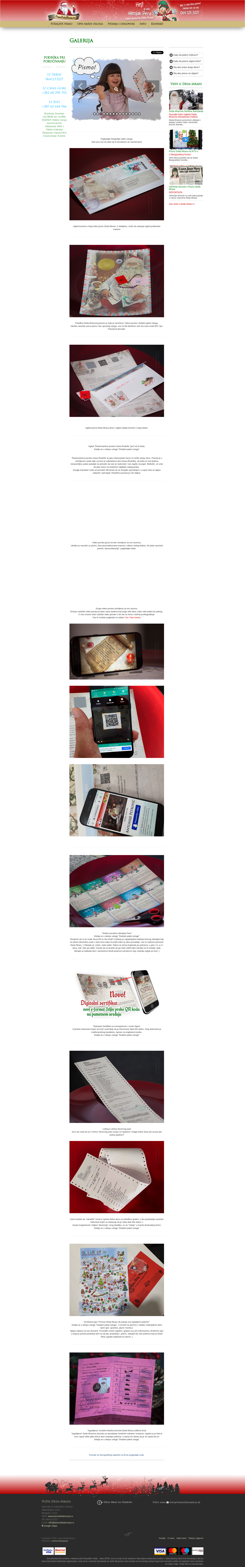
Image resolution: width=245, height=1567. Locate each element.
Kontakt (157, 24)
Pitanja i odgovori (121, 24)
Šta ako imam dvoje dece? (185, 67)
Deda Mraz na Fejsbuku (118, 1502)
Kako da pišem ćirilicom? (184, 55)
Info (143, 24)
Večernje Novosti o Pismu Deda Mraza (184, 187)
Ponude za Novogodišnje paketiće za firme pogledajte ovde (116, 1455)
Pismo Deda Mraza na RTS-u (183, 151)
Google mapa (49, 1526)
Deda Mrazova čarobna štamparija (186, 111)
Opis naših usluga (90, 24)
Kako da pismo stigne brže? (185, 61)
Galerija (81, 41)
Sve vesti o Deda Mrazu (182, 204)
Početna (45, 24)
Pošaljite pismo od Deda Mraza (54, 152)
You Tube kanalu (132, 617)
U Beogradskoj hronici (180, 154)
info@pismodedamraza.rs (61, 1522)
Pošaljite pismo (61, 24)
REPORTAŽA (175, 192)
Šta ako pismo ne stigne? (184, 73)
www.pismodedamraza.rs (60, 1516)
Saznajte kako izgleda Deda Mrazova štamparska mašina (183, 115)
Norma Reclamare (60, 1541)
